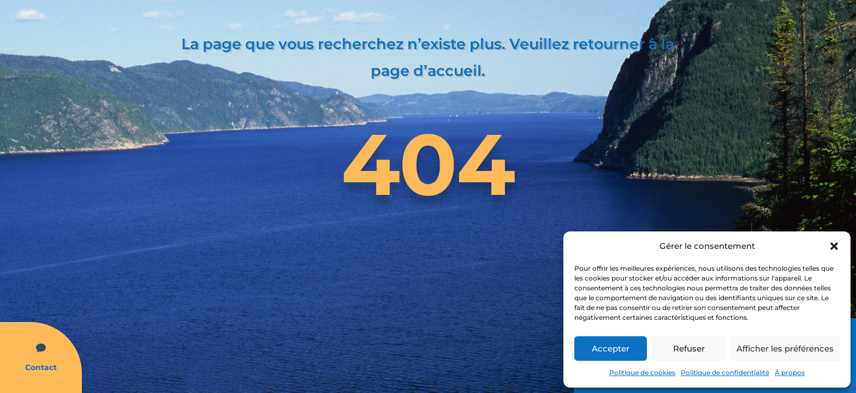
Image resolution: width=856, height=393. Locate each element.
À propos (790, 372)
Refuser (689, 348)
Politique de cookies (642, 372)
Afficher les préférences (785, 348)
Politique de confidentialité (725, 372)
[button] (834, 246)
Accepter (610, 348)
